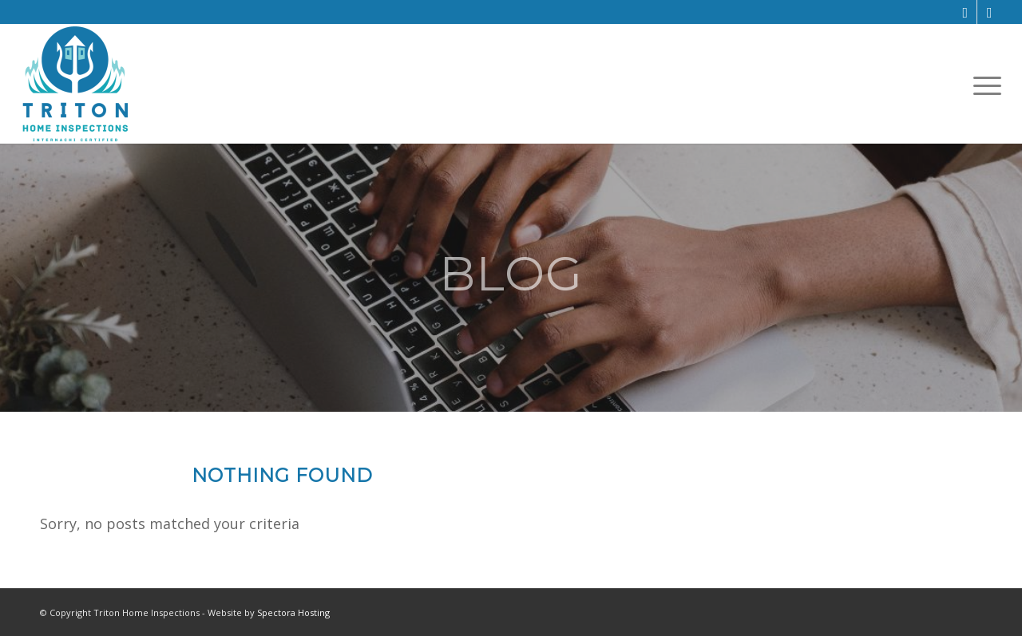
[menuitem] (982, 84)
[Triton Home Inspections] (75, 84)
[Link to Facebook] (964, 12)
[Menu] (982, 84)
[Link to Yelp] (989, 12)
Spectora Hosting (293, 612)
